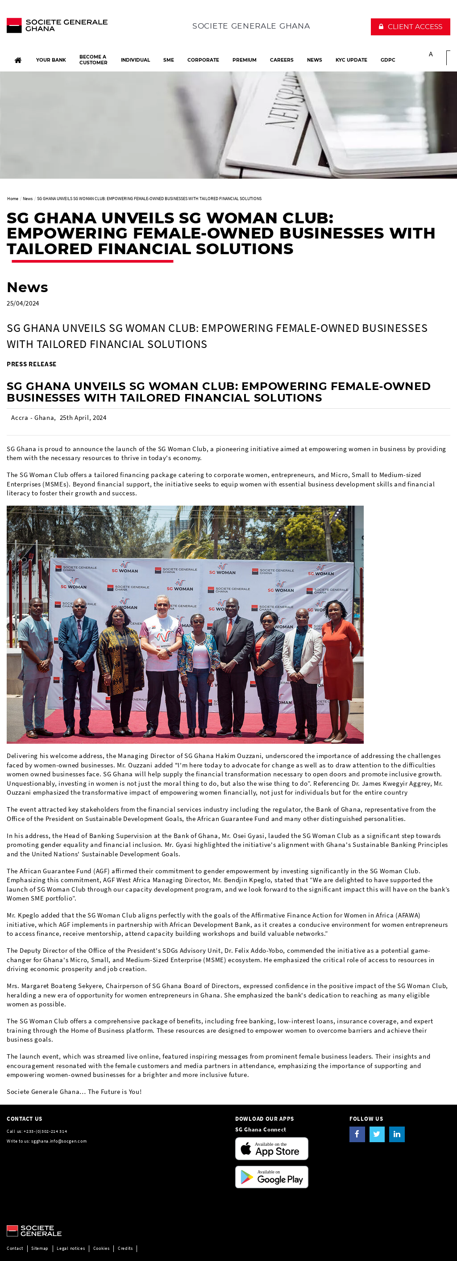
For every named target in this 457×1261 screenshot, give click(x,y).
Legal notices (71, 1248)
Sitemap (40, 1248)
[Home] (18, 60)
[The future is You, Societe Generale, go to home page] (57, 27)
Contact (15, 1248)
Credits (125, 1248)
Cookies (101, 1248)
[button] (410, 26)
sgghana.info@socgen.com (59, 1141)
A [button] (431, 54)
